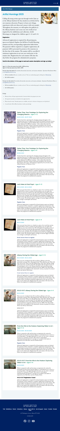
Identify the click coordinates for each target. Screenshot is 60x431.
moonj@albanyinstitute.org (10, 72)
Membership (48, 75)
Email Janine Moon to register (25, 273)
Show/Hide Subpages (7, 9)
